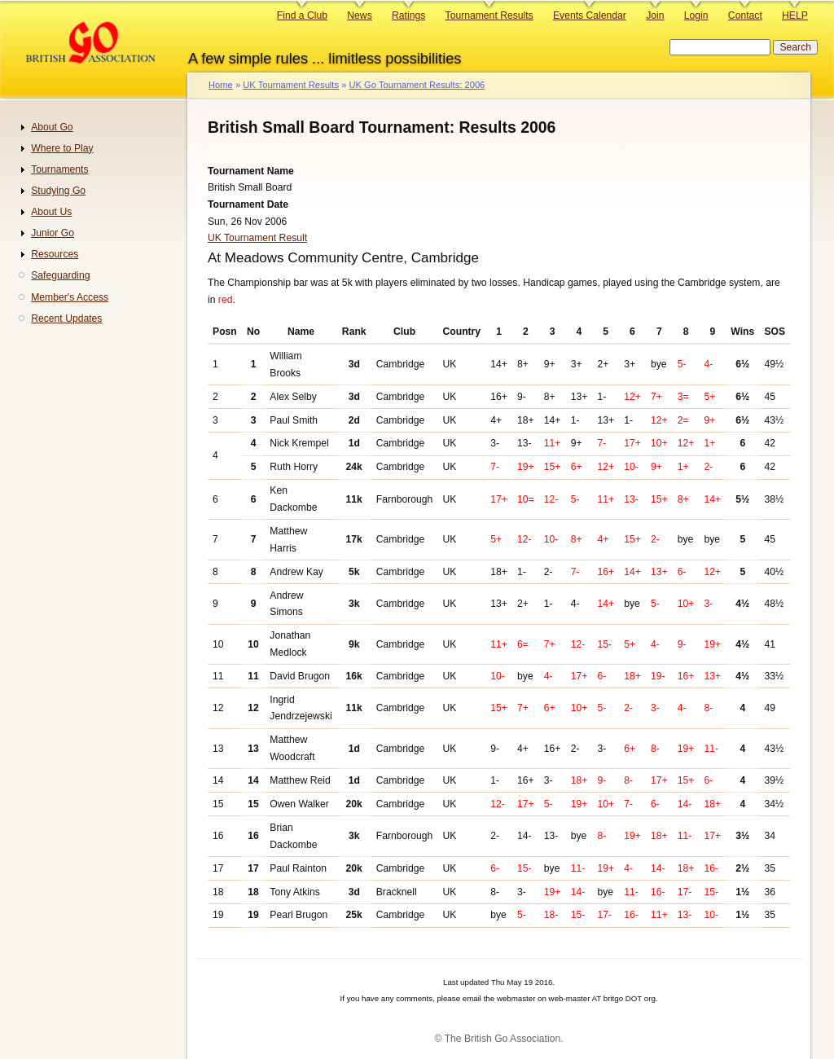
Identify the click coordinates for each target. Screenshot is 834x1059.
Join (655, 15)
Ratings (408, 15)
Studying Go (58, 190)
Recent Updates (66, 318)
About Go (51, 127)
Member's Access (69, 297)
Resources (54, 254)
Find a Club (302, 15)
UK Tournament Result (257, 238)
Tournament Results (489, 15)
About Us (51, 212)
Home (220, 85)
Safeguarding (60, 275)
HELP (795, 15)
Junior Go (52, 233)
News (359, 15)
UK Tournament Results (291, 85)
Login (696, 15)
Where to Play (62, 148)
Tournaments (59, 169)
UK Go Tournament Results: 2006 (417, 85)
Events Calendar (589, 15)
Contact (745, 15)
